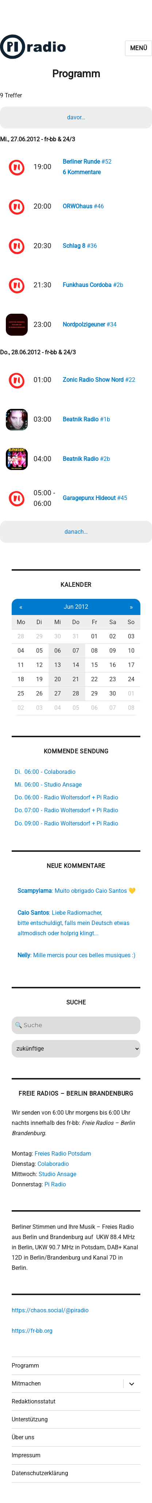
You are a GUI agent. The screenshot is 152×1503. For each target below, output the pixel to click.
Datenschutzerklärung (40, 1473)
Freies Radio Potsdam (63, 1153)
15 (94, 664)
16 (112, 664)
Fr (94, 622)
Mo (21, 622)
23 (112, 679)
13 (57, 664)
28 (20, 636)
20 (57, 679)
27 (57, 693)
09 (112, 650)
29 (39, 636)
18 (20, 679)
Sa (112, 622)
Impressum (26, 1455)
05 (39, 650)
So (131, 622)
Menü (138, 48)
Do (75, 622)
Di (39, 622)
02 (112, 636)
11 (20, 664)
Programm (25, 1365)
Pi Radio (55, 1184)
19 (39, 679)
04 (20, 650)
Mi (57, 622)
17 (131, 664)
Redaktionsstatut (33, 1401)
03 (131, 636)
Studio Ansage (57, 1174)
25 (20, 693)
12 (39, 664)
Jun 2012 (76, 606)
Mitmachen (26, 1383)
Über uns (23, 1437)
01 (94, 636)
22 (94, 679)
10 (131, 650)
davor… (76, 117)
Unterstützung (30, 1419)
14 (76, 664)
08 (94, 650)
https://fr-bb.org (32, 1330)
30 (57, 636)
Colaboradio (53, 1163)
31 (76, 636)
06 (57, 650)
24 (131, 679)
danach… (76, 531)
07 (76, 650)
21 (76, 679)
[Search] (76, 1025)
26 (39, 693)
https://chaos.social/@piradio (50, 1310)
